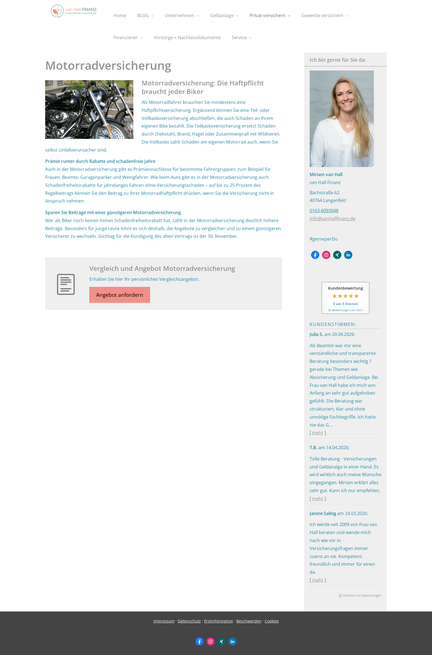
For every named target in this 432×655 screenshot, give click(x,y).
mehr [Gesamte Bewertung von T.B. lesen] (317, 498)
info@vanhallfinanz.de (332, 218)
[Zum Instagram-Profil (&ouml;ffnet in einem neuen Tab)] (326, 255)
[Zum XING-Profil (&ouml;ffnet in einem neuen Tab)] (337, 255)
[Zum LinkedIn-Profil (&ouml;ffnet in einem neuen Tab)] (348, 255)
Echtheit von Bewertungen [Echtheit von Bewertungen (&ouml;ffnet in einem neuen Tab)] (362, 595)
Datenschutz (189, 621)
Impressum (163, 621)
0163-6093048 (324, 210)
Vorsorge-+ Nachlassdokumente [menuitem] (187, 37)
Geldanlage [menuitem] (222, 15)
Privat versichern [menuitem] (267, 15)
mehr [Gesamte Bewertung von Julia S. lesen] (317, 433)
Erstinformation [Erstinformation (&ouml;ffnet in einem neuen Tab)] (218, 621)
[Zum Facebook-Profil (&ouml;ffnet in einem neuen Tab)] (315, 255)
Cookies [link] (272, 621)
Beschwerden (248, 621)
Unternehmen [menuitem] (179, 15)
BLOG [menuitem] (143, 15)
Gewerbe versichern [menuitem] (322, 15)
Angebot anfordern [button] (119, 294)
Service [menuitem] (239, 37)
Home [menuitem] (120, 15)
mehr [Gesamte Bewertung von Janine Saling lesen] (317, 580)
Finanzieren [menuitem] (126, 37)
